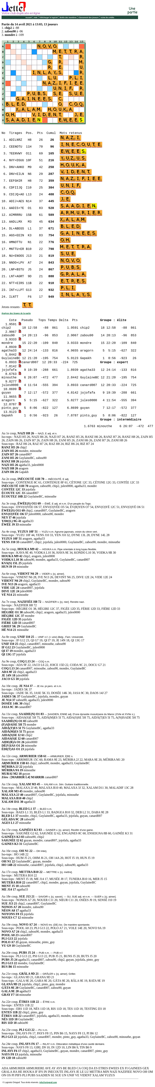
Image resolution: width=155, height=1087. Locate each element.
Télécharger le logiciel (48, 18)
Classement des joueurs (88, 18)
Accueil (28, 18)
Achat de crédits (107, 18)
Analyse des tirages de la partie (16, 313)
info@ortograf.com (48, 1082)
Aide (35, 18)
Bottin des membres (68, 18)
